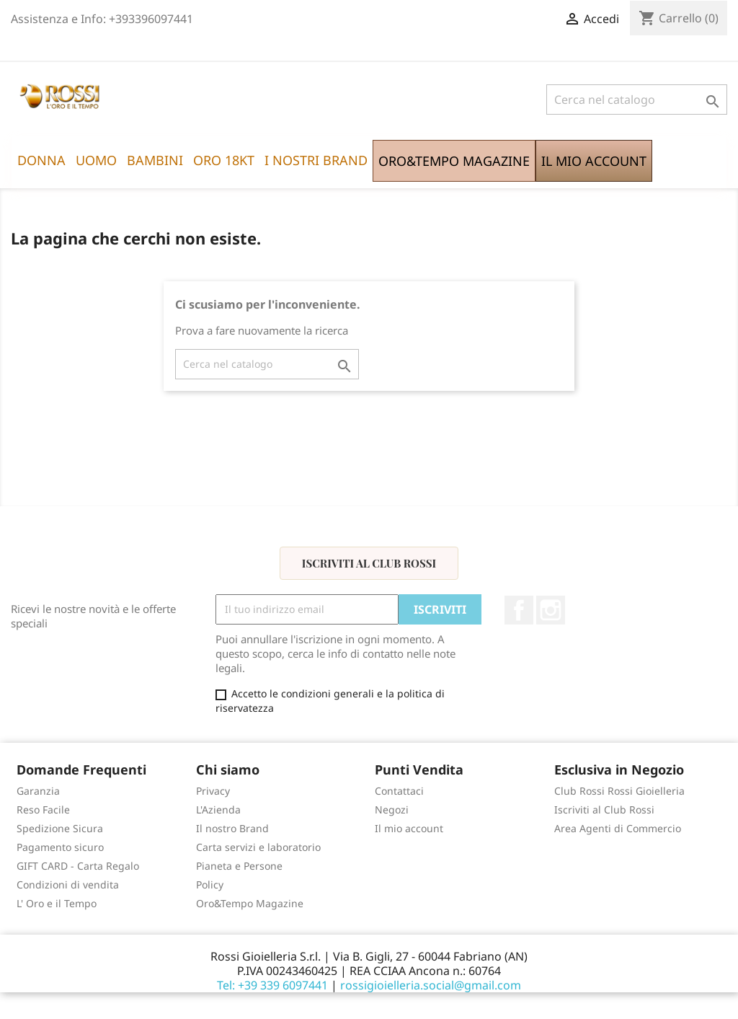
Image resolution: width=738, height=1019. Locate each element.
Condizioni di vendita (68, 884)
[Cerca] (636, 99)
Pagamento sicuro (60, 847)
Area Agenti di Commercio (617, 828)
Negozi (392, 809)
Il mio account (409, 828)
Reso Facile (43, 809)
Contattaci (399, 791)
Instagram (550, 610)
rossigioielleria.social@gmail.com (430, 985)
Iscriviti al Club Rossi (369, 563)
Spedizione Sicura (60, 828)
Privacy (213, 791)
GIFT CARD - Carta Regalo (78, 866)
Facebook (518, 610)
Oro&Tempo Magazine (249, 903)
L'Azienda (218, 809)
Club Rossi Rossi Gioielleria (619, 791)
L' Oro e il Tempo (57, 903)
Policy (209, 884)
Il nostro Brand (232, 828)
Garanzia (38, 791)
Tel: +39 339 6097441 (272, 985)
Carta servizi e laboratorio (258, 847)
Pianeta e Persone (239, 866)
